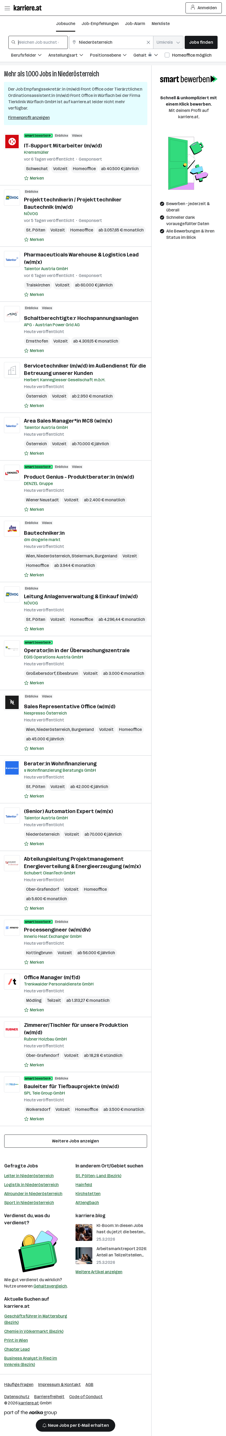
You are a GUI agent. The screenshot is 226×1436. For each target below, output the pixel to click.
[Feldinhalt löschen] (148, 42)
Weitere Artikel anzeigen (99, 1271)
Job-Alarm (135, 23)
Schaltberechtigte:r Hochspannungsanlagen (81, 318)
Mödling (34, 1000)
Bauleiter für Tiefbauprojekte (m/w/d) (71, 1086)
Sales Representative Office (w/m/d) (69, 706)
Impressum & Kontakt (59, 1384)
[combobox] (38, 42)
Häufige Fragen (18, 1384)
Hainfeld (84, 1184)
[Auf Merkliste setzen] (34, 178)
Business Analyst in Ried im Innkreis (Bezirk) (30, 1361)
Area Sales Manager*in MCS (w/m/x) (68, 421)
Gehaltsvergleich (50, 1286)
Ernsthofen (37, 341)
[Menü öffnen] (7, 8)
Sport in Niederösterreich (29, 1202)
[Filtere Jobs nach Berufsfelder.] (29, 56)
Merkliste (161, 23)
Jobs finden (201, 42)
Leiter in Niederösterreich (29, 1175)
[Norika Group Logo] (30, 1413)
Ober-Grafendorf (42, 889)
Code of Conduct (86, 1396)
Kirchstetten (88, 1193)
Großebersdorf (40, 673)
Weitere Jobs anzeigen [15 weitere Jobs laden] (75, 1140)
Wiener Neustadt (42, 499)
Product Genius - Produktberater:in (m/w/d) (79, 477)
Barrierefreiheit (49, 1396)
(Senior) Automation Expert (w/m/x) (68, 811)
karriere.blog (91, 1216)
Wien (30, 555)
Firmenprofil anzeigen (29, 117)
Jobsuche (65, 23)
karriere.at (17, 1306)
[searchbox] (38, 42)
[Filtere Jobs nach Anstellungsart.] (69, 56)
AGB (89, 1384)
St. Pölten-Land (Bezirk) (98, 1175)
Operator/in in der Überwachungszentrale (77, 650)
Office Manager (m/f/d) (52, 977)
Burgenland (106, 555)
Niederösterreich (78, 74)
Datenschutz (16, 1396)
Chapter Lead (17, 1349)
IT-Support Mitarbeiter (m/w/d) (63, 145)
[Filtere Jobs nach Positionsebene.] (111, 56)
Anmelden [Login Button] (204, 8)
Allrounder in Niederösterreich (33, 1193)
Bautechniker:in (44, 533)
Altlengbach (87, 1202)
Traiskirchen (38, 285)
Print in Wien (16, 1340)
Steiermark (82, 555)
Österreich (36, 396)
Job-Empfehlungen (100, 23)
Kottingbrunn (39, 952)
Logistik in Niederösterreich (31, 1184)
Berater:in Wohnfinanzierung (60, 763)
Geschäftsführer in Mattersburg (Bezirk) (35, 1319)
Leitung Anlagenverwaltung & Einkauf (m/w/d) (81, 596)
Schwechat (37, 168)
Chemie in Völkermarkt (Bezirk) (33, 1331)
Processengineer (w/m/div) (57, 930)
